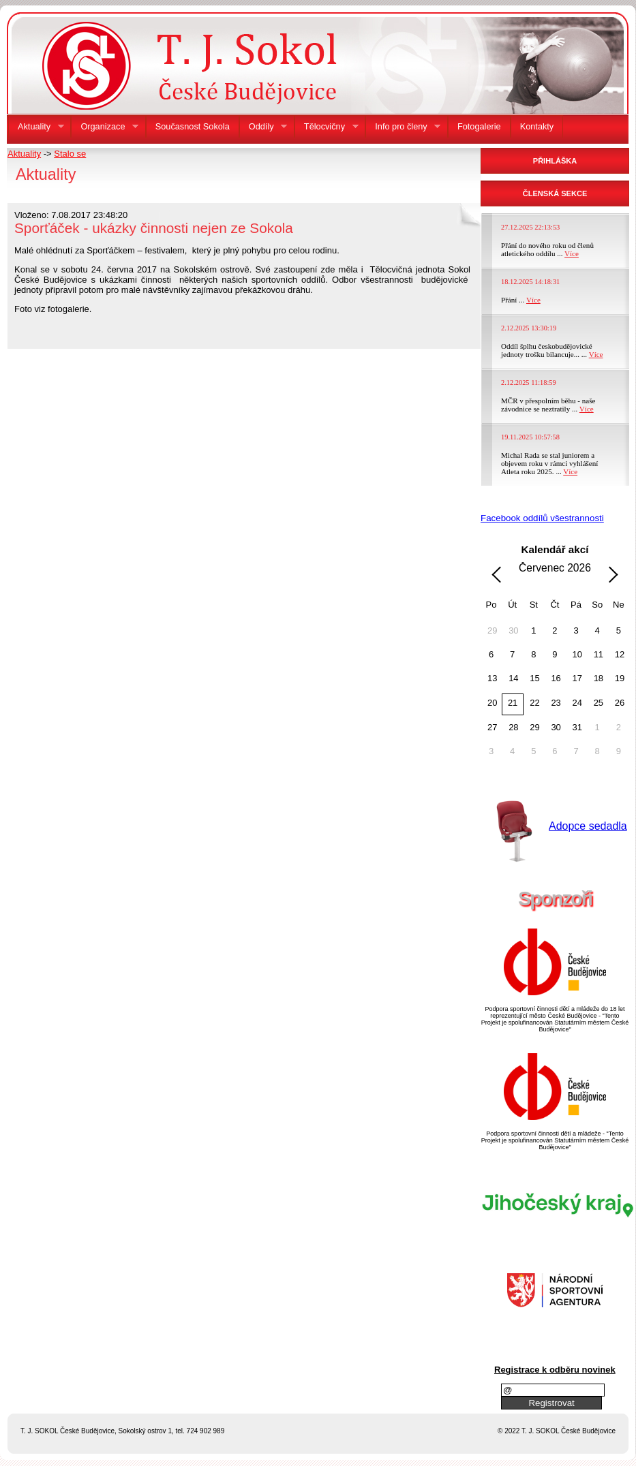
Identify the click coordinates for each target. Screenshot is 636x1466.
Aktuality (24, 154)
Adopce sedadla (588, 826)
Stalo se (70, 154)
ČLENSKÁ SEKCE (555, 193)
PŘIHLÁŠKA (555, 161)
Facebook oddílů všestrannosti (542, 518)
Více (571, 253)
